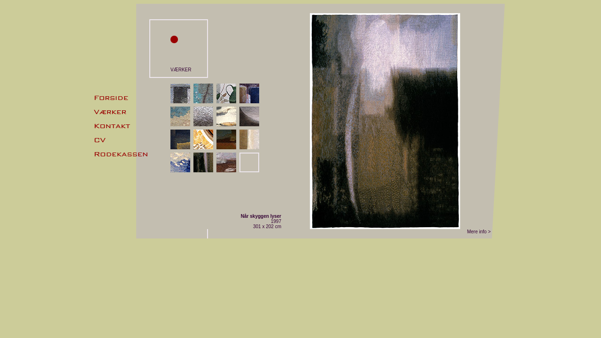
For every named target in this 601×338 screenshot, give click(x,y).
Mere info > (479, 231)
